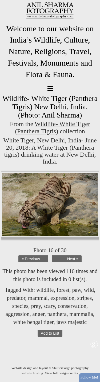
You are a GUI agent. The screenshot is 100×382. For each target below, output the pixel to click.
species (20, 306)
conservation (72, 306)
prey (36, 306)
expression (62, 298)
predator (16, 298)
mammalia (81, 314)
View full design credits (61, 373)
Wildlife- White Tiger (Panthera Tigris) (52, 127)
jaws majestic (71, 322)
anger (38, 314)
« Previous (31, 259)
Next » (72, 259)
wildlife (45, 290)
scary (49, 306)
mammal (37, 298)
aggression (18, 314)
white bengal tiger (33, 322)
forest (63, 290)
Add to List (50, 333)
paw (76, 290)
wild (89, 290)
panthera (56, 314)
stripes (84, 298)
